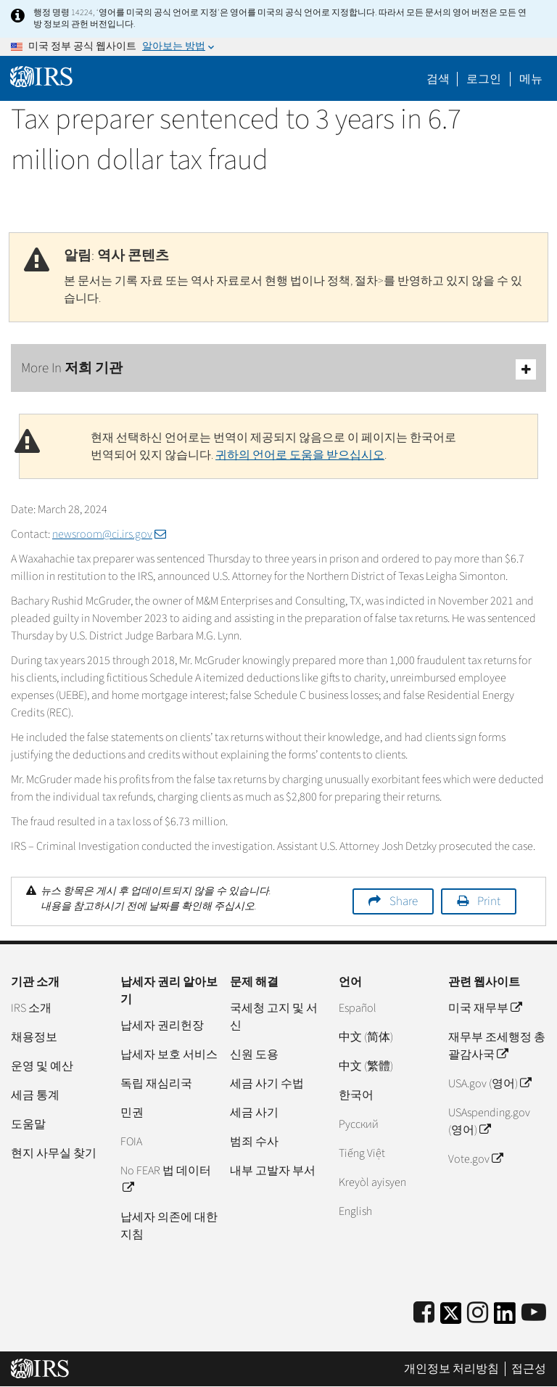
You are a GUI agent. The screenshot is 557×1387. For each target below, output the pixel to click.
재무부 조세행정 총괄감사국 (496, 1046)
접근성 (528, 1369)
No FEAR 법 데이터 (165, 1179)
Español (357, 1008)
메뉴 (530, 79)
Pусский (359, 1124)
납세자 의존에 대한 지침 (169, 1226)
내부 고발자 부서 (272, 1171)
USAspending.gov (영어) (489, 1121)
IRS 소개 (31, 1008)
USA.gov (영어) (489, 1084)
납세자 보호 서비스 (169, 1055)
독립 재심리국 (156, 1084)
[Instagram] (477, 1313)
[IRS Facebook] (423, 1313)
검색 (438, 79)
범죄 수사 (254, 1142)
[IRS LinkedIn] (505, 1317)
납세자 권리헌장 (162, 1026)
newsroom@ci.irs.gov (109, 534)
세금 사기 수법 (267, 1084)
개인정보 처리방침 (451, 1369)
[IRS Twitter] (451, 1317)
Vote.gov (475, 1159)
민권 (132, 1113)
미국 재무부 (484, 1008)
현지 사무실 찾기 (53, 1153)
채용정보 (34, 1037)
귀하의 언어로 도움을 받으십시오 (299, 455)
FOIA (131, 1142)
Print (488, 901)
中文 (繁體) (366, 1066)
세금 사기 (254, 1113)
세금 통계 (35, 1095)
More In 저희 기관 (278, 369)
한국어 (356, 1095)
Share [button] (403, 901)
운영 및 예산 (42, 1066)
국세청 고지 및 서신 (274, 1017)
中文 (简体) (366, 1037)
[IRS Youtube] (533, 1313)
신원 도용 (254, 1055)
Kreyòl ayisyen (372, 1182)
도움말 (28, 1124)
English (355, 1211)
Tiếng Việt (362, 1153)
